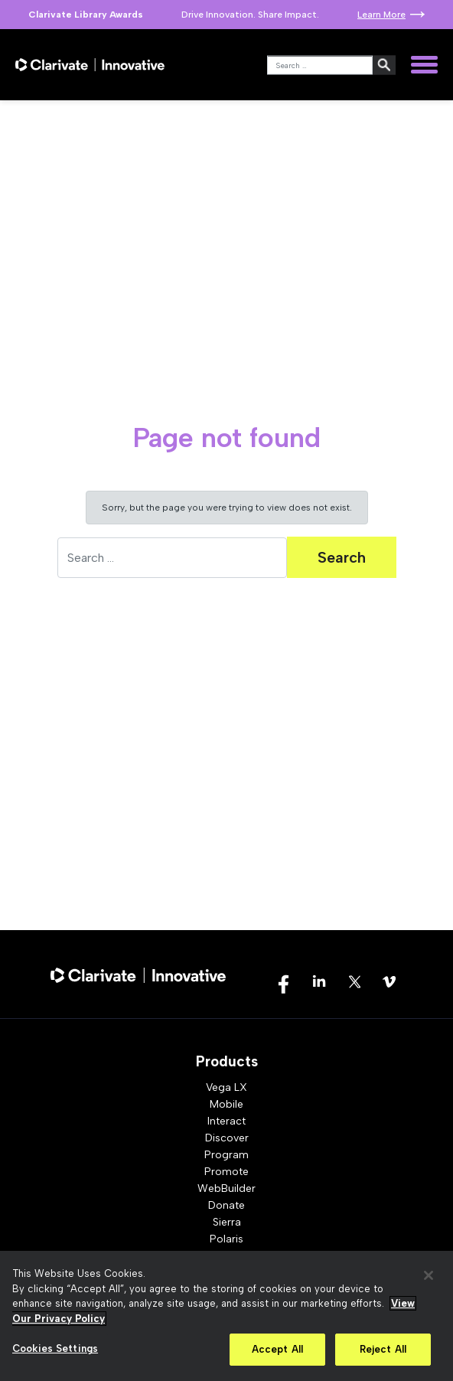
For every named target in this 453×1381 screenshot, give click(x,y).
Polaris (226, 1239)
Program (226, 1154)
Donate (226, 1205)
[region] (226, 1316)
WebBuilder (226, 1188)
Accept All (277, 1349)
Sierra (227, 1222)
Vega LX (226, 1087)
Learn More (381, 14)
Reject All (383, 1349)
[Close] (428, 1275)
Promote (226, 1171)
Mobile (226, 1104)
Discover (227, 1137)
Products (227, 1061)
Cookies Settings (55, 1348)
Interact (226, 1121)
